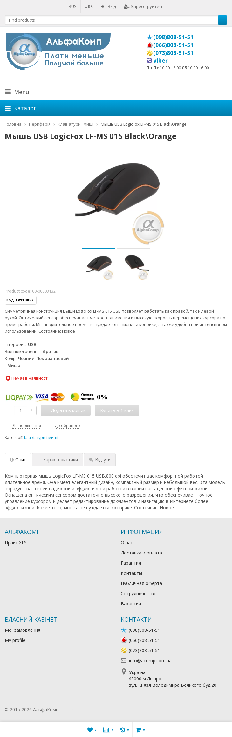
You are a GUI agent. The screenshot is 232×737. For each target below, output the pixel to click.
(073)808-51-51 (173, 53)
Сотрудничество (139, 593)
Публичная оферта (141, 583)
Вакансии (131, 604)
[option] (98, 265)
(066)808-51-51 (173, 45)
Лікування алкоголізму (84, 709)
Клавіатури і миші (41, 437)
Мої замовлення (22, 630)
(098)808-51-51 (173, 37)
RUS (73, 6)
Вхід (108, 6)
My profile (15, 640)
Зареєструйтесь (144, 6)
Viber (160, 60)
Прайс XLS (16, 543)
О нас (127, 543)
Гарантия (131, 563)
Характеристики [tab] (57, 460)
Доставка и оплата (141, 553)
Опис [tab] (18, 460)
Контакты (131, 573)
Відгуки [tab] (100, 460)
